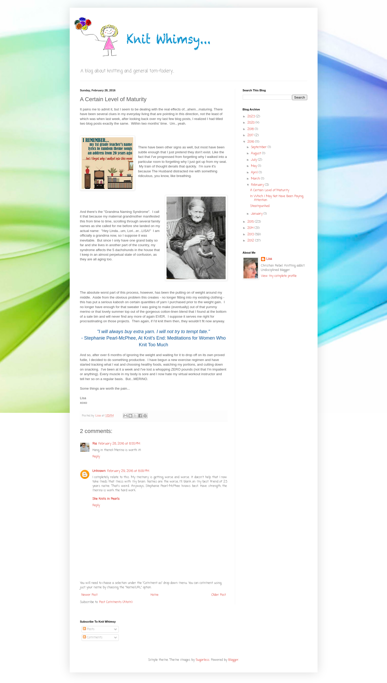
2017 (251, 135)
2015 (251, 222)
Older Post (218, 595)
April (255, 172)
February (258, 185)
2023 (251, 116)
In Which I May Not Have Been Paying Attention (276, 198)
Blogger (233, 660)
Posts (88, 629)
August (256, 153)
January (257, 214)
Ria (94, 443)
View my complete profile (279, 276)
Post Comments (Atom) (115, 602)
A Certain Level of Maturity (269, 190)
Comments (92, 637)
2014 (251, 228)
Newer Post (89, 595)
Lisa (269, 259)
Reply (96, 456)
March (256, 178)
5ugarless (202, 660)
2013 (251, 234)
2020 (251, 122)
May (254, 166)
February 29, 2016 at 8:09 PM (128, 471)
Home (155, 595)
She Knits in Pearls (106, 499)
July (254, 160)
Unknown (99, 471)
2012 (251, 240)
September (259, 147)
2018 (251, 129)
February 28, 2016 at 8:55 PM (119, 443)
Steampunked (260, 206)
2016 (251, 142)
